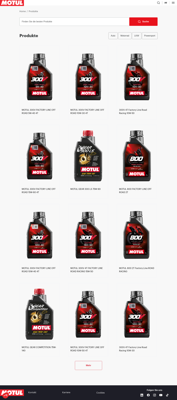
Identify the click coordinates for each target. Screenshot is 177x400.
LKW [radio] (136, 37)
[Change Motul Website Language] (159, 3)
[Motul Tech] (170, 3)
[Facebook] (148, 395)
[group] (133, 36)
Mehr (88, 375)
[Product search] (143, 3)
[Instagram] (154, 395)
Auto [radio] (113, 37)
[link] (81, 3)
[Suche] (143, 22)
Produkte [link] (33, 12)
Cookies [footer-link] (100, 393)
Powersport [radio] (149, 37)
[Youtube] (160, 395)
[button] (5, 395)
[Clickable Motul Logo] (12, 3)
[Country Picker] (151, 3)
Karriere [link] (66, 393)
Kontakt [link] (32, 393)
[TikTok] (167, 395)
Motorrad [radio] (124, 37)
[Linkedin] (141, 395)
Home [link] (22, 12)
